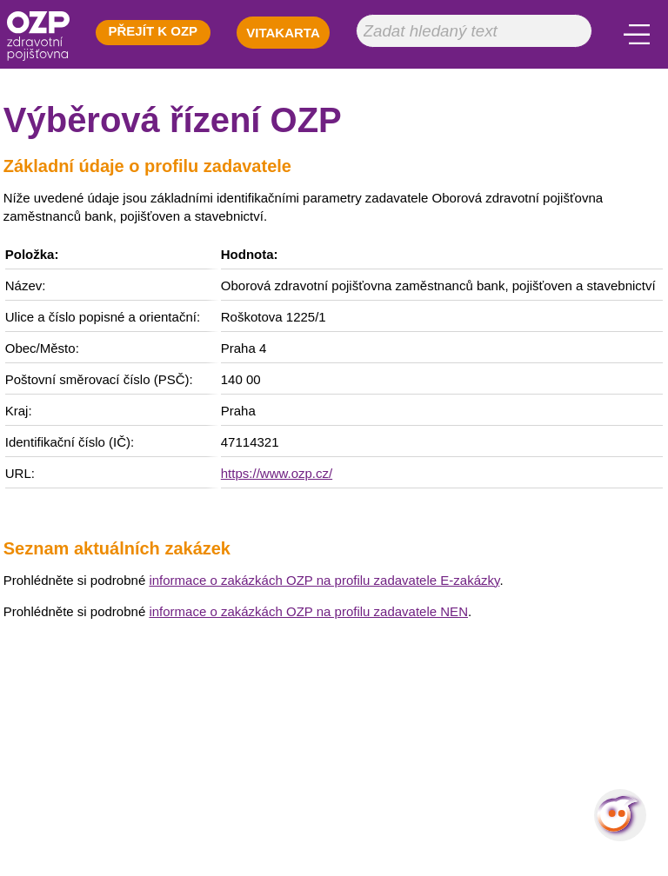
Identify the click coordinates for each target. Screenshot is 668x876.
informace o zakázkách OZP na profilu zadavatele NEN (308, 611)
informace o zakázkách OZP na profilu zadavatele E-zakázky (324, 580)
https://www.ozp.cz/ (276, 473)
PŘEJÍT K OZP (153, 30)
